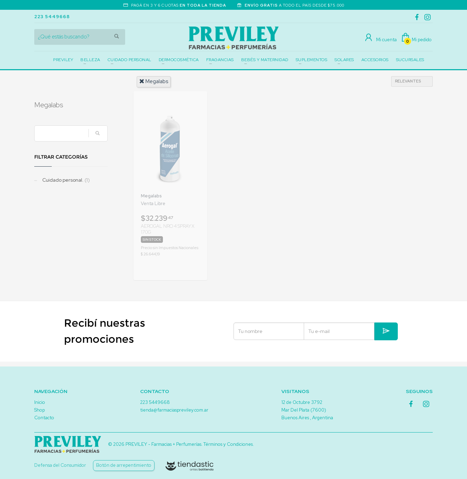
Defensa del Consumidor (60, 465)
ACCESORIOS (375, 60)
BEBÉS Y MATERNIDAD (264, 60)
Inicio (39, 402)
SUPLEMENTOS (312, 60)
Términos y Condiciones (228, 444)
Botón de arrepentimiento (123, 465)
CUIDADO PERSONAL (129, 60)
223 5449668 (52, 17)
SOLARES (344, 60)
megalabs (153, 81)
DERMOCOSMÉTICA (179, 60)
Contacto (44, 418)
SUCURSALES (410, 60)
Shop (39, 410)
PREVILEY (63, 60)
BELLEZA (90, 60)
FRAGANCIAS (220, 60)
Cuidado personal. (65, 180)
